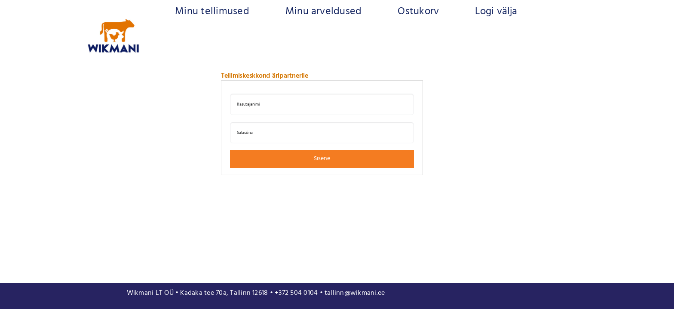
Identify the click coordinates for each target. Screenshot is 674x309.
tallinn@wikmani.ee (355, 293)
